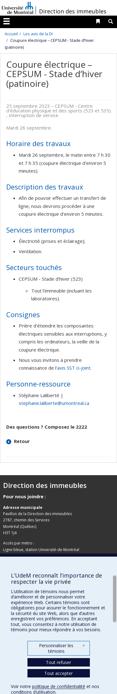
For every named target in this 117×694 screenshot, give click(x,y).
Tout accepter (58, 673)
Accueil (11, 34)
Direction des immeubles (72, 11)
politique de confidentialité (58, 686)
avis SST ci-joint (73, 368)
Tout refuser (58, 662)
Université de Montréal (17, 8)
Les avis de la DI (38, 34)
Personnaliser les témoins (62, 648)
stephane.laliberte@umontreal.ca (54, 403)
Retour (21, 441)
